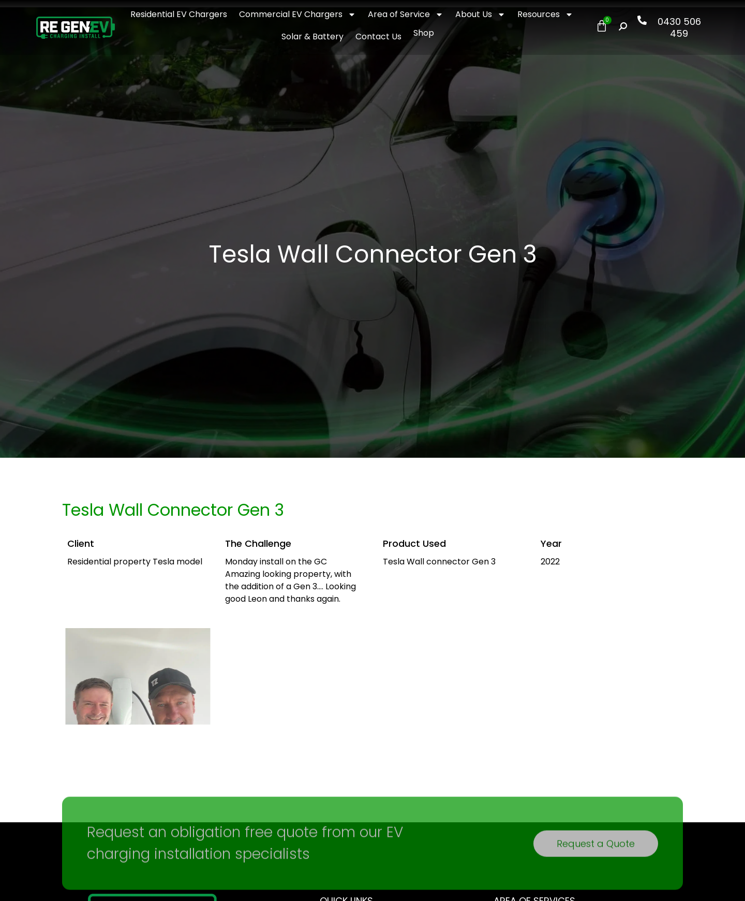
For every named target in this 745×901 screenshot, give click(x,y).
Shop (423, 33)
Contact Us (378, 36)
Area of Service (405, 14)
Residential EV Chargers (178, 14)
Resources (545, 14)
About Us (480, 14)
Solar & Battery (312, 36)
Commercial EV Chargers (297, 14)
